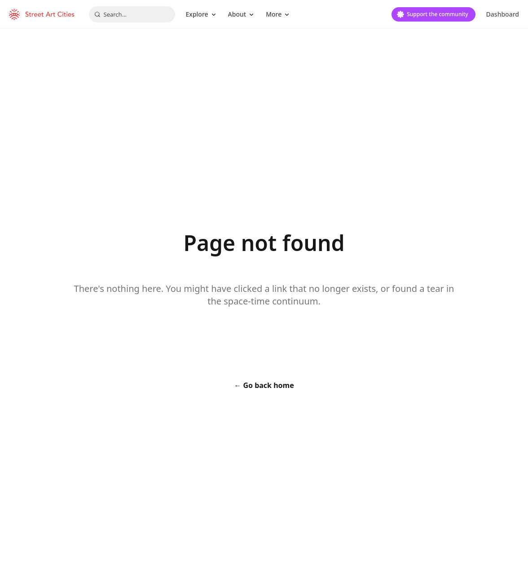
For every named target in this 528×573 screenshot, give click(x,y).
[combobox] (132, 14)
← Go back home (264, 385)
